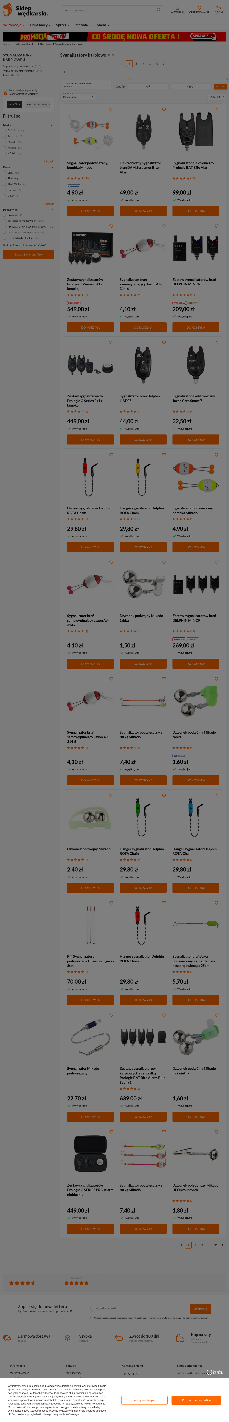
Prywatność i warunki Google (88, 1400)
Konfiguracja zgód (144, 1400)
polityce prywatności (63, 1396)
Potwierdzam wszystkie (196, 1400)
